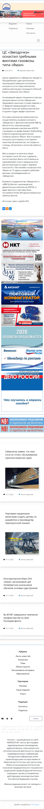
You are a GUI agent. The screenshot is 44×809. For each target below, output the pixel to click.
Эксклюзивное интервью (22, 670)
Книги (29, 23)
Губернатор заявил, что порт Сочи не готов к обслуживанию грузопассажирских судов (21, 454)
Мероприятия (23, 673)
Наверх (36, 718)
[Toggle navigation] (38, 40)
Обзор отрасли (23, 666)
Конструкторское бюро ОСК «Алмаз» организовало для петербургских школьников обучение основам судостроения (20, 583)
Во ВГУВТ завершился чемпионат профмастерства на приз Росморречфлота (21, 617)
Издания (13, 23)
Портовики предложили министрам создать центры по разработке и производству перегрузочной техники (21, 518)
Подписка (13, 28)
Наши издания (23, 690)
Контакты (30, 33)
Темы (22, 663)
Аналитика (23, 659)
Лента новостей (23, 656)
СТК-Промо (35, 804)
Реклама (30, 28)
